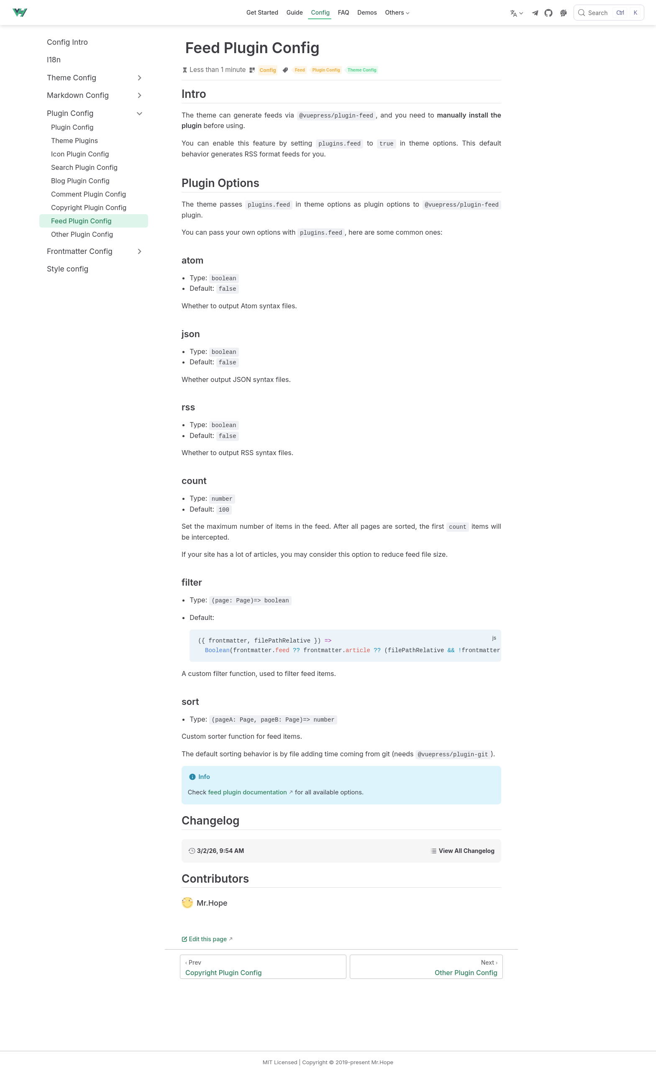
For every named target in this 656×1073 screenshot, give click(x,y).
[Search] (609, 12)
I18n (49, 59)
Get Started (262, 12)
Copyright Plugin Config (84, 207)
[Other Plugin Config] (426, 967)
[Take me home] (22, 12)
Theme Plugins (70, 140)
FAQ (343, 12)
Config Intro (63, 41)
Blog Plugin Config (76, 181)
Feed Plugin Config (77, 221)
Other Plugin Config (78, 234)
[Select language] (518, 12)
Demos (367, 12)
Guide (295, 12)
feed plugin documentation (247, 792)
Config (320, 12)
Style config (63, 269)
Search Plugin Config (80, 167)
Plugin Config (68, 127)
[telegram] (535, 13)
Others (396, 14)
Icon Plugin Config (76, 154)
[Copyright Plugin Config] (263, 967)
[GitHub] (548, 13)
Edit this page (204, 938)
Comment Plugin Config (84, 194)
